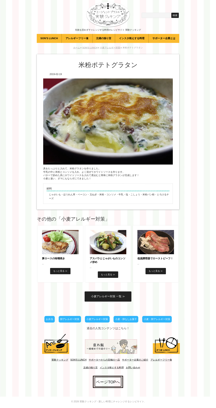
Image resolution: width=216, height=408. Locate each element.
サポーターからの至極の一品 (104, 360)
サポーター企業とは (163, 38)
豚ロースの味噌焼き (53, 258)
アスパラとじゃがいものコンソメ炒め (107, 260)
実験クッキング (59, 360)
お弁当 (49, 319)
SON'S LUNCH (49, 38)
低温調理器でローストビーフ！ (155, 258)
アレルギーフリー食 (77, 38)
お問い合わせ (133, 367)
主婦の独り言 (103, 38)
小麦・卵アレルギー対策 (157, 319)
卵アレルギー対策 (69, 319)
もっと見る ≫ (60, 271)
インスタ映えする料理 (131, 38)
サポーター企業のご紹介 (135, 360)
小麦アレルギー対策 (97, 319)
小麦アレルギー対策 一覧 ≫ (108, 296)
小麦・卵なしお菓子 (126, 319)
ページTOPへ (108, 382)
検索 (175, 15)
